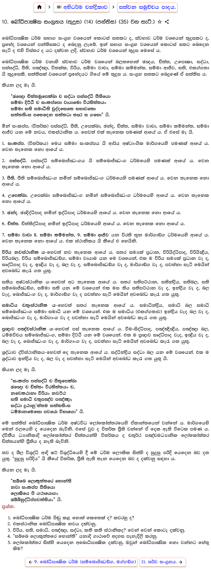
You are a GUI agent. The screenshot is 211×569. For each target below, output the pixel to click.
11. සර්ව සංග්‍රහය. (163, 562)
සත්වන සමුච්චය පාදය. (147, 7)
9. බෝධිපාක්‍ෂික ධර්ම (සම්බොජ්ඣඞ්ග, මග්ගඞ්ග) (81, 562)
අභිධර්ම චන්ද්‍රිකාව (81, 7)
